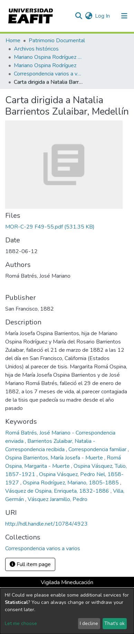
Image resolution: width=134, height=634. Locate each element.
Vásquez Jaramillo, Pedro (57, 499)
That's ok (114, 623)
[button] (88, 16)
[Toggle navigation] (124, 16)
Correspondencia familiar (98, 449)
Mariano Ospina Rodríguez (45, 65)
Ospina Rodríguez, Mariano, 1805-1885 (71, 482)
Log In (103, 16)
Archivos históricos (36, 49)
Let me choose (21, 623)
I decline (89, 623)
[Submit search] (78, 16)
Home (13, 40)
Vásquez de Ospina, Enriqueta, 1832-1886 (58, 491)
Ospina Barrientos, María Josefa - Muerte (54, 458)
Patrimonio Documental (57, 40)
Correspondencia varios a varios (48, 74)
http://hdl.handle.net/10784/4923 (46, 524)
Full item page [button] (30, 564)
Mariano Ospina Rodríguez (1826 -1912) (48, 57)
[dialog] (67, 611)
